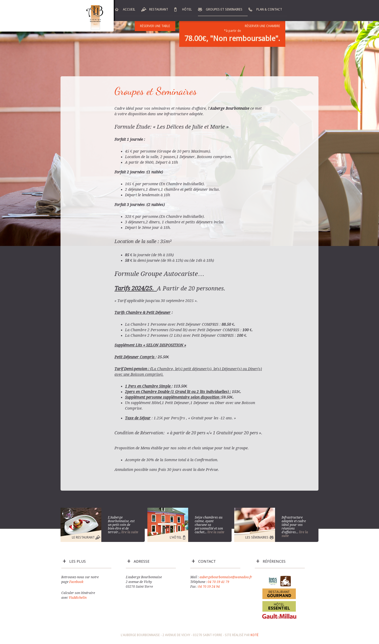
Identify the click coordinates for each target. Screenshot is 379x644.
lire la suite (129, 532)
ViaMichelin (78, 598)
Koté (254, 635)
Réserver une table (155, 26)
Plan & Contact (269, 9)
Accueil (129, 9)
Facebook (76, 582)
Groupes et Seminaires (224, 9)
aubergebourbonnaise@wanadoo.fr (226, 577)
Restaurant (158, 9)
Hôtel (187, 9)
